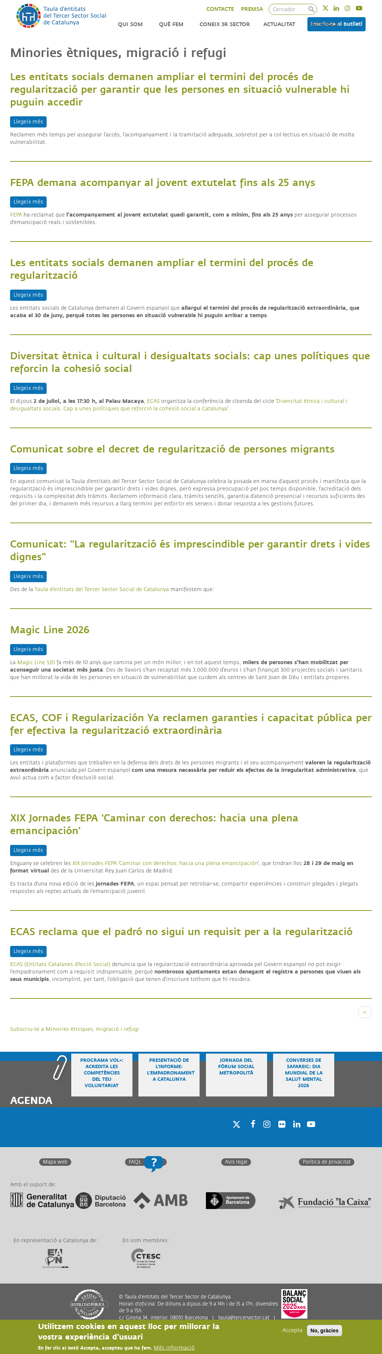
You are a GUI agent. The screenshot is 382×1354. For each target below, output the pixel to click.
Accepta (292, 1330)
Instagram (352, 8)
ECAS (153, 401)
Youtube (364, 8)
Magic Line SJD (36, 662)
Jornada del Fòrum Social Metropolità (236, 1067)
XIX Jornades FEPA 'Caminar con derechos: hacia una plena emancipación (165, 863)
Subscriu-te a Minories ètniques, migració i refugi (74, 1029)
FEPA (16, 215)
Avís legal (236, 1162)
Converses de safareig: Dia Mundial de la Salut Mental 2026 (304, 1073)
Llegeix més (30, 121)
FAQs (135, 1162)
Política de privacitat (327, 1162)
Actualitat (279, 24)
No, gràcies (324, 1331)
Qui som (130, 24)
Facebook (251, 1133)
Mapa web (55, 1162)
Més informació (174, 1348)
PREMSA (252, 9)
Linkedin (341, 8)
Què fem (171, 24)
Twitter (330, 8)
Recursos (325, 24)
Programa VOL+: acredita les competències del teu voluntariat (101, 1073)
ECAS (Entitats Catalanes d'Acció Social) (60, 964)
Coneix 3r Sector (225, 24)
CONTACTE (220, 9)
